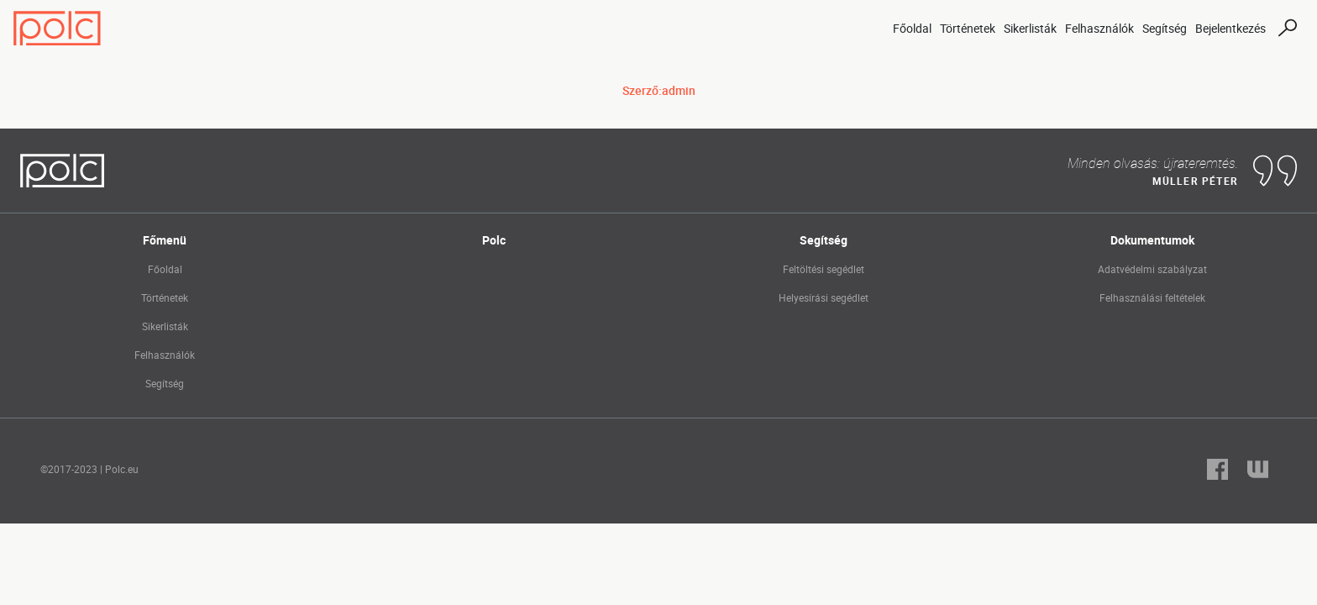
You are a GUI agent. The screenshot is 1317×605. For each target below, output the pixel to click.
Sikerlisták (1030, 28)
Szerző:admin (658, 90)
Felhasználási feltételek (1152, 297)
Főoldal (912, 28)
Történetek (967, 28)
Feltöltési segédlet (823, 269)
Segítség (1164, 28)
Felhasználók (1099, 28)
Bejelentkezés (1230, 28)
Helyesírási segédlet (823, 297)
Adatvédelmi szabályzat (1152, 269)
